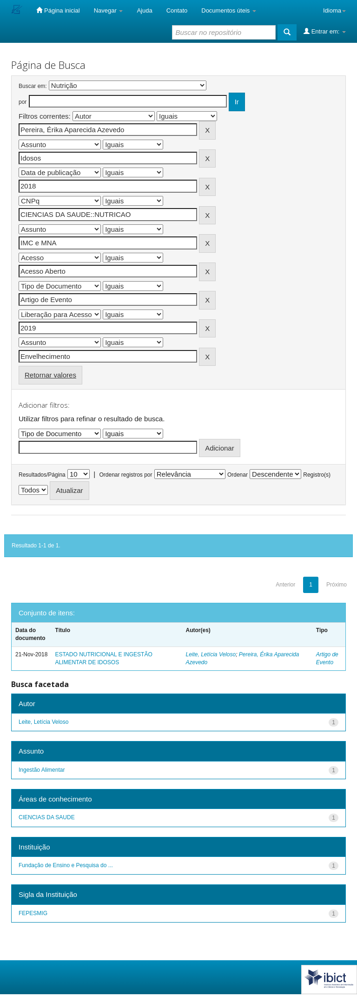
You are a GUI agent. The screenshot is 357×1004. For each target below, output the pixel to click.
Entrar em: (325, 31)
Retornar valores (50, 375)
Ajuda (144, 10)
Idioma (334, 10)
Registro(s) (317, 475)
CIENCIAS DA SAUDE (47, 817)
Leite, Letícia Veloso (211, 654)
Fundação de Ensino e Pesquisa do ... (66, 865)
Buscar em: (33, 86)
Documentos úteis (228, 10)
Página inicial (57, 10)
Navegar (108, 10)
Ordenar (237, 475)
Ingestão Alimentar (42, 770)
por (22, 102)
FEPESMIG (33, 913)
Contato (177, 10)
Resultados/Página (42, 475)
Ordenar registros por (125, 475)
